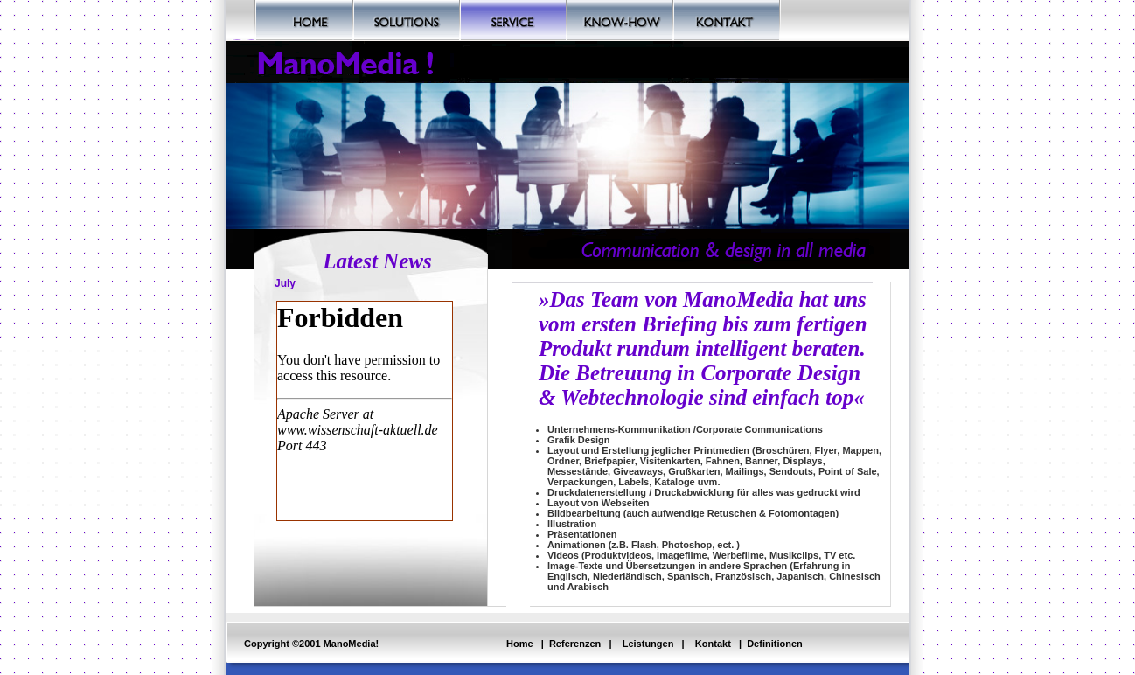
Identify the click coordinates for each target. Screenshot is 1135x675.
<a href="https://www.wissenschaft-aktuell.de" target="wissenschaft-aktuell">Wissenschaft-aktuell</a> (364, 411)
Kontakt (713, 643)
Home (519, 643)
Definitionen (775, 643)
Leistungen (648, 643)
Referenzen (575, 643)
